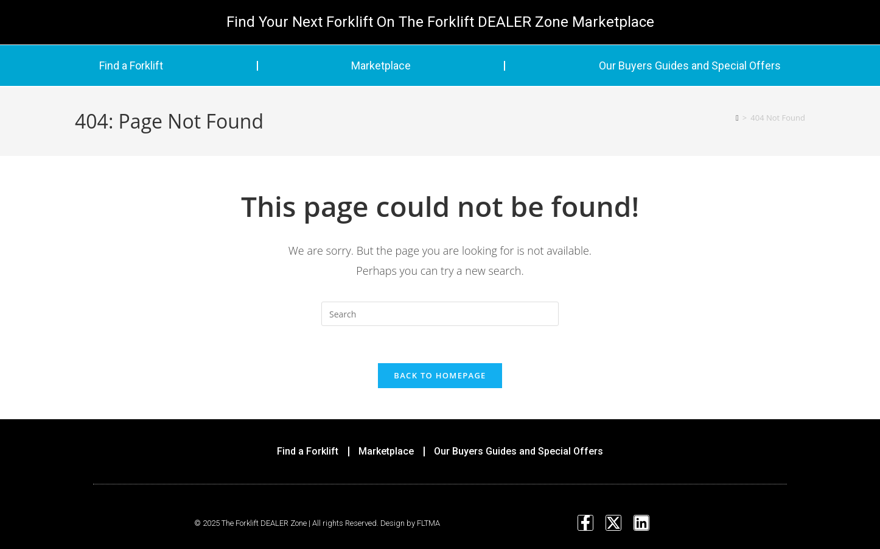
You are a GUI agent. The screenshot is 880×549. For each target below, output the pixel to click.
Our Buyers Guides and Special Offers (690, 65)
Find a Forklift (131, 65)
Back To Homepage (440, 375)
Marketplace (381, 65)
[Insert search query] (440, 314)
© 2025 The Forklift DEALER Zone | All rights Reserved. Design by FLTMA (317, 523)
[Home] (737, 117)
